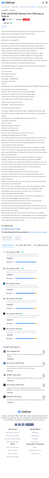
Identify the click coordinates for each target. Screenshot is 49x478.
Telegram (12, 229)
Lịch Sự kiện (4, 10)
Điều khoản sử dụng (13, 436)
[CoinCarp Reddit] (23, 424)
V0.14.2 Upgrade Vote (13, 351)
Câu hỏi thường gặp (13, 457)
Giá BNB (35, 439)
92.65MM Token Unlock (14, 375)
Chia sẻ (17, 238)
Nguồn (4, 26)
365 (17, 7)
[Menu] (46, 2)
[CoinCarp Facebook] (19, 424)
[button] (29, 424)
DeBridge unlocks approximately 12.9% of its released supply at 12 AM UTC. (26, 400)
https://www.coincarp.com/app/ (37, 232)
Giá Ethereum (35, 436)
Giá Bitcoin (35, 432)
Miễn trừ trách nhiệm (12, 442)
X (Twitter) (4, 229)
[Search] (43, 2)
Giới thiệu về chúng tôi (12, 432)
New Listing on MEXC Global (15, 363)
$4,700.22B (33, 7)
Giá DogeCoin (35, 442)
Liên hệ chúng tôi (12, 453)
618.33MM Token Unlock (14, 397)
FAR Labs (12, 10)
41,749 (7, 7)
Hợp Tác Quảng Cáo (13, 447)
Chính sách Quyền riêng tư (13, 439)
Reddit (18, 229)
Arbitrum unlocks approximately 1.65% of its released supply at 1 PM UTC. (26, 378)
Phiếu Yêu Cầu (12, 450)
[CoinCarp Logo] (8, 2)
